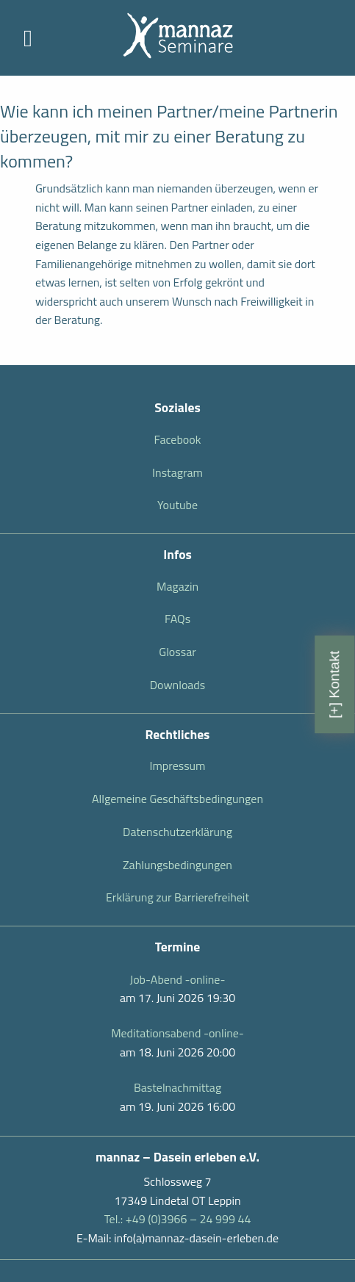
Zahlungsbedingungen (177, 865)
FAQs (177, 618)
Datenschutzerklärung (177, 831)
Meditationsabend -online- (177, 1033)
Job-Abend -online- (178, 979)
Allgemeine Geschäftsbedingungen (177, 798)
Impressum (178, 765)
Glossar (177, 651)
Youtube (177, 505)
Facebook (177, 439)
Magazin (177, 586)
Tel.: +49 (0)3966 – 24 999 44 (177, 1219)
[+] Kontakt (334, 684)
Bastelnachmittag (177, 1087)
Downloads (178, 685)
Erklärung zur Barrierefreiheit (177, 897)
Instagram (177, 472)
